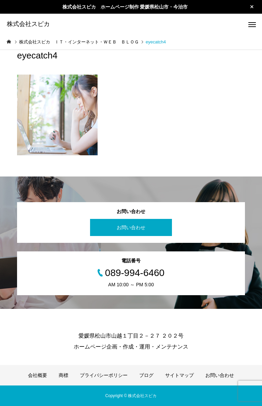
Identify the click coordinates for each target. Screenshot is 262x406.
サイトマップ (179, 375)
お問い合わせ (131, 227)
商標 (63, 375)
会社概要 (37, 375)
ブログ (146, 375)
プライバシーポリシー (104, 375)
